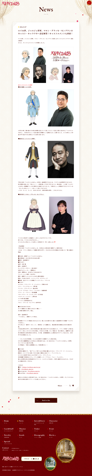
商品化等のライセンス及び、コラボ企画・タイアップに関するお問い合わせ (26, 450)
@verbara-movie (32, 373)
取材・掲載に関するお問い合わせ (18, 448)
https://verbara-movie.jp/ (31, 367)
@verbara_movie (27, 369)
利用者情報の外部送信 (6, 470)
